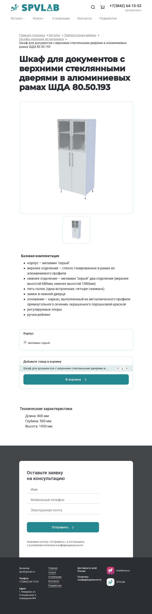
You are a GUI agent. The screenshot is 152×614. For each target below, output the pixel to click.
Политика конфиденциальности (89, 578)
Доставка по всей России (87, 570)
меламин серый (39, 343)
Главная (53, 568)
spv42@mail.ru (133, 10)
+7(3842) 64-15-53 (125, 5)
